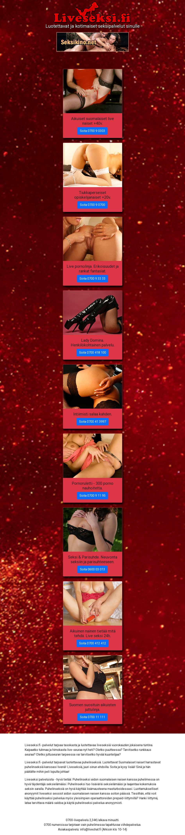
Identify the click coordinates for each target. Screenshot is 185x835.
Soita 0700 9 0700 (92, 205)
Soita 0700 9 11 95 (92, 495)
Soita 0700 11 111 (92, 717)
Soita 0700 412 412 (92, 643)
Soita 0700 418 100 (92, 352)
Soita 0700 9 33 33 (92, 278)
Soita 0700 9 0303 (92, 131)
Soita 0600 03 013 (92, 569)
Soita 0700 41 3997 (92, 421)
